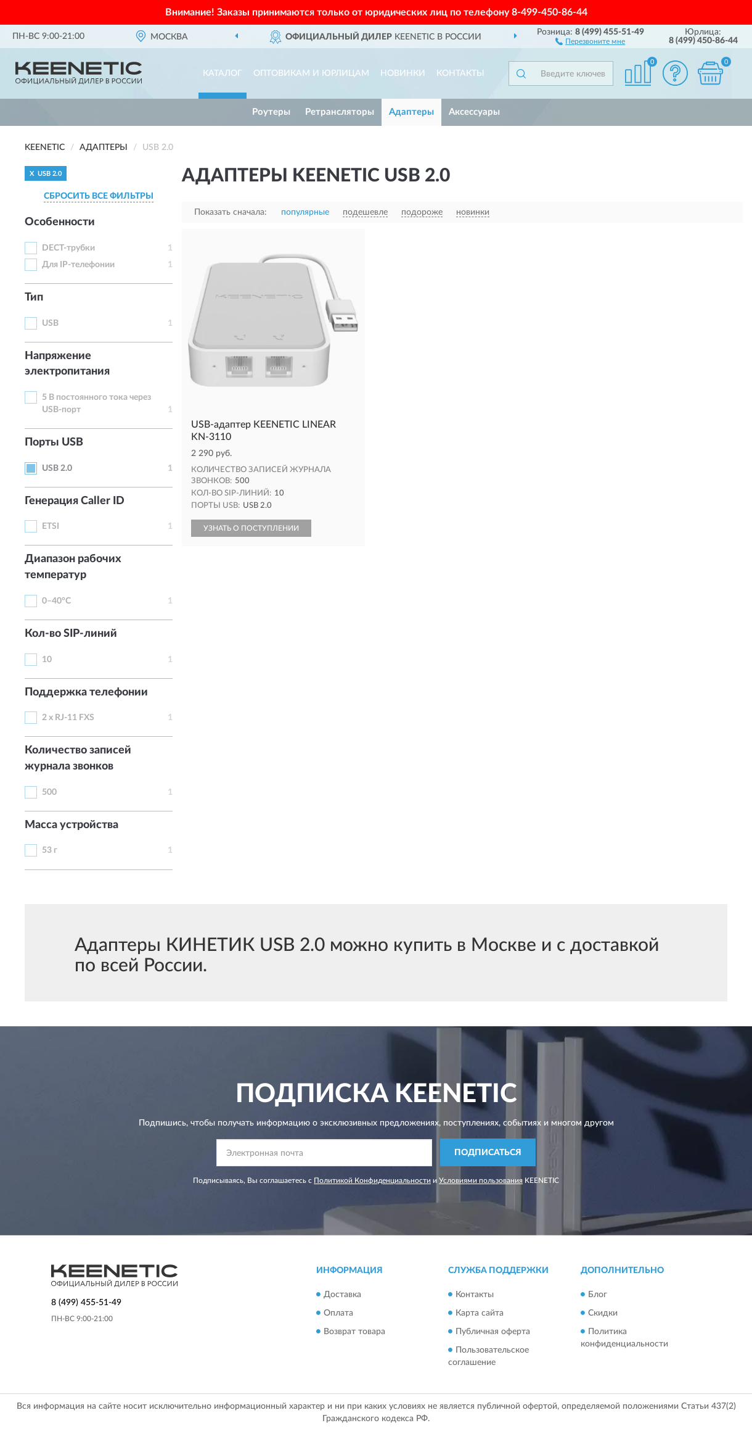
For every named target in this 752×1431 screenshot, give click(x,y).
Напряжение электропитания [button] (67, 364)
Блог (597, 1294)
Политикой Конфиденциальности (372, 1180)
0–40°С (56, 601)
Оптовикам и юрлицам (311, 73)
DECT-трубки (68, 248)
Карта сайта (480, 1313)
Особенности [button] (60, 222)
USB (50, 323)
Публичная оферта (493, 1331)
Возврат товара (354, 1331)
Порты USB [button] (54, 442)
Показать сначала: (230, 212)
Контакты (460, 73)
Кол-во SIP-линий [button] (71, 633)
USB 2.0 (57, 468)
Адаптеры (411, 112)
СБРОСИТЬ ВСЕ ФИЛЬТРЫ (98, 196)
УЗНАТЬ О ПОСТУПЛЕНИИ (251, 528)
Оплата (338, 1313)
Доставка (342, 1294)
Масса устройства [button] (71, 825)
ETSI (50, 526)
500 (49, 792)
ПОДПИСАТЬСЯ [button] (487, 1152)
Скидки (603, 1313)
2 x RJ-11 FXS (68, 717)
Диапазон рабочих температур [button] (73, 567)
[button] (590, 40)
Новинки (402, 73)
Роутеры (271, 112)
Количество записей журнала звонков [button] (78, 758)
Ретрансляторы (339, 112)
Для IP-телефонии (78, 264)
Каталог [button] (222, 73)
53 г (49, 850)
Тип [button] (34, 297)
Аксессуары (474, 112)
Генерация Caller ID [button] (75, 501)
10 (47, 659)
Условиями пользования (481, 1180)
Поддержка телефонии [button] (86, 692)
